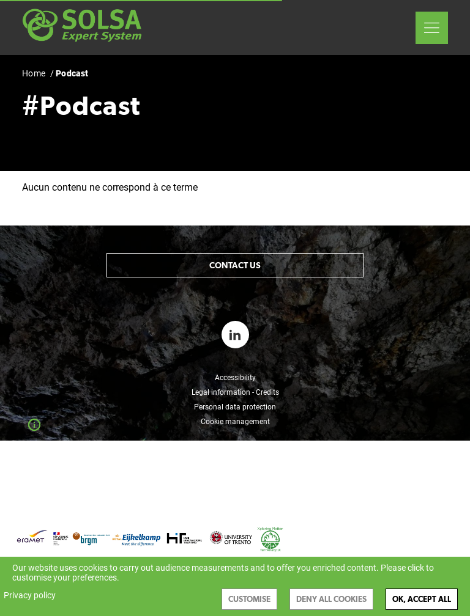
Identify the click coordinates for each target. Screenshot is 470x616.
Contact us (235, 265)
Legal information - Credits (235, 392)
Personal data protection (235, 407)
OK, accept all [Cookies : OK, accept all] (421, 599)
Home (34, 73)
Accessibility (235, 377)
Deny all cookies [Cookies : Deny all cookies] (331, 599)
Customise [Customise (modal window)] (249, 599)
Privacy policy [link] (30, 595)
